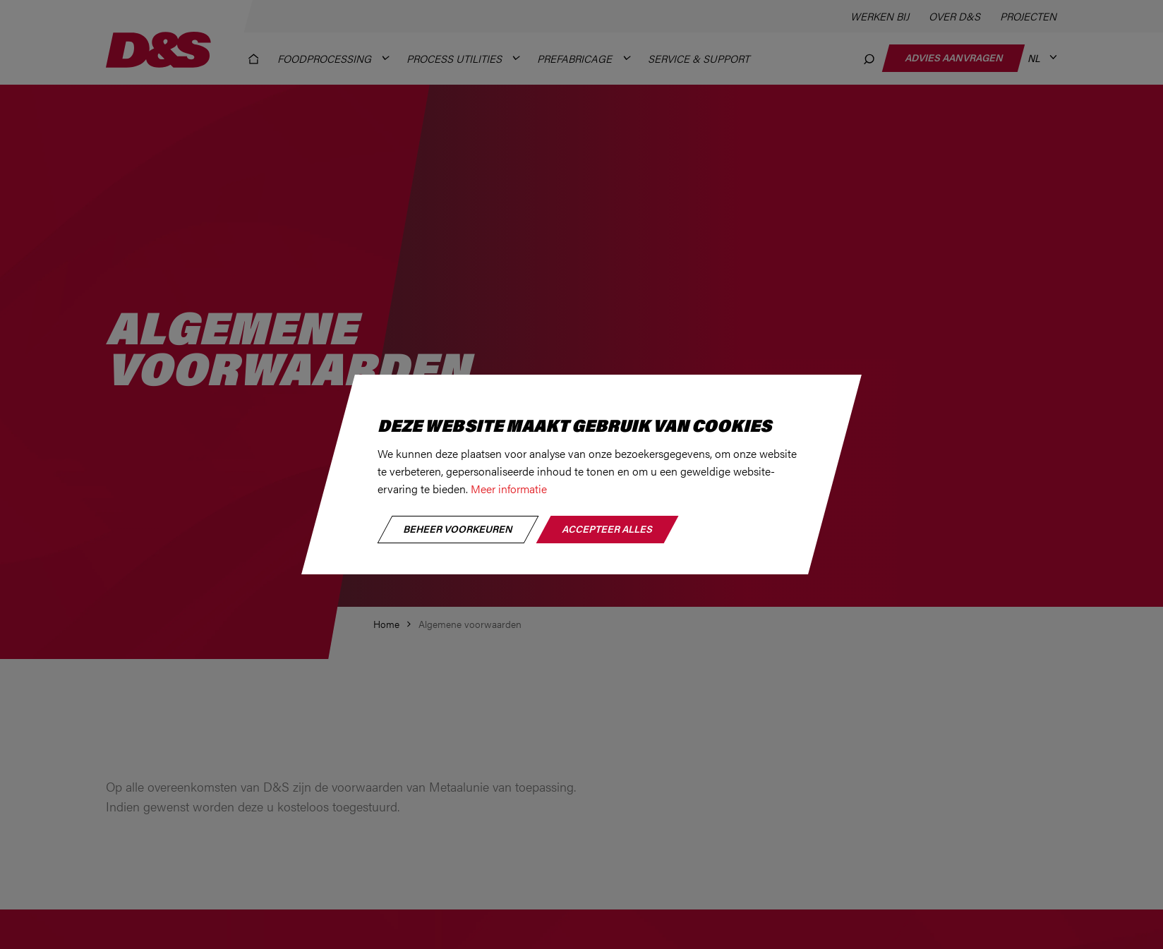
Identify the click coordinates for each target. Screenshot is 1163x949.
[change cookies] (458, 529)
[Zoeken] (870, 58)
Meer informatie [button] (509, 488)
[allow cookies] (607, 529)
